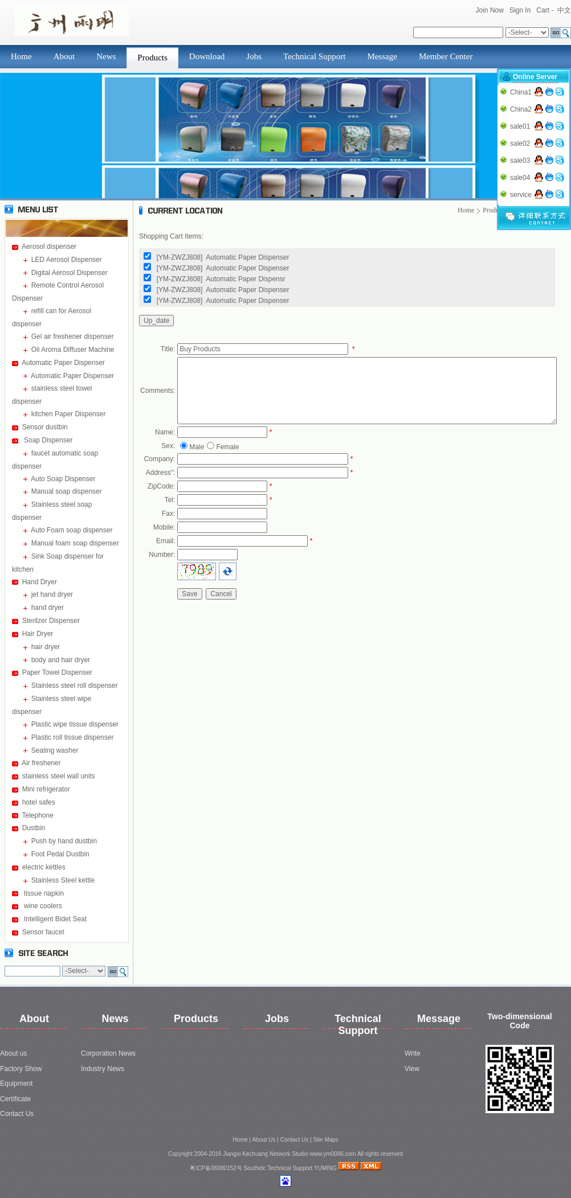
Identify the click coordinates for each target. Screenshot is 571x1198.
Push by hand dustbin (64, 841)
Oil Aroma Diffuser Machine (73, 350)
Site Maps (325, 1140)
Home (21, 56)
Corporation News (108, 1053)
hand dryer (47, 608)
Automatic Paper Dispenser (63, 363)
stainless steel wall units (58, 776)
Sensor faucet (43, 932)
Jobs (254, 56)
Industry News (102, 1069)
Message (382, 56)
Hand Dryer (39, 582)
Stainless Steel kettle (63, 880)
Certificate (15, 1099)
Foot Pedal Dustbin (60, 854)
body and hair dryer (60, 660)
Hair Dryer (38, 634)
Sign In (520, 10)
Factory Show (21, 1069)
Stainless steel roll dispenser (74, 686)
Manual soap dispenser (66, 491)
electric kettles (44, 867)
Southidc (254, 1168)
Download (207, 56)
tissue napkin (43, 893)
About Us (263, 1140)
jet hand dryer (52, 594)
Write (413, 1053)
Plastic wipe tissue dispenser (75, 724)
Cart (542, 10)
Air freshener (41, 763)
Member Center (446, 56)
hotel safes (38, 802)
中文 (564, 10)
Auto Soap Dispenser (63, 479)
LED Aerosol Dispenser (66, 260)
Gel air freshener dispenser (72, 336)
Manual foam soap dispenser (75, 543)
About (64, 56)
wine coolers (42, 906)
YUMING (325, 1168)
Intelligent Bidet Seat (54, 919)
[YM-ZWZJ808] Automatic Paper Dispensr (221, 279)
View (412, 1069)
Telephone (37, 815)
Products (152, 57)
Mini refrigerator (46, 789)
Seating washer (55, 750)
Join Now (490, 10)
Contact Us (17, 1114)
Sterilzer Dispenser (51, 621)
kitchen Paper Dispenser (68, 414)
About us (13, 1053)
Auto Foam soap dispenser (71, 530)
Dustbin (34, 828)
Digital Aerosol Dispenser (69, 273)
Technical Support (314, 56)
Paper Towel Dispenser (57, 672)
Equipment (16, 1084)
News (106, 56)
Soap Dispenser (47, 440)
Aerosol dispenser (49, 247)
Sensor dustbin (45, 427)
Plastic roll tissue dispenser (72, 737)
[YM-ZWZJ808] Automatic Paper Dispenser (223, 257)
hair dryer (45, 647)
